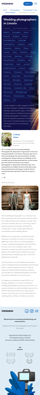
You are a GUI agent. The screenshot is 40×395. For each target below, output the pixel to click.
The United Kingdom (20, 28)
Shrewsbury (7, 88)
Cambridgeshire (9, 44)
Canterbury (21, 44)
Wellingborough (21, 92)
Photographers (15, 10)
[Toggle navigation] (35, 4)
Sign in (27, 4)
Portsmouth (18, 84)
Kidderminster (8, 64)
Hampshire (21, 60)
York (14, 100)
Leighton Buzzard (10, 68)
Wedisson (7, 3)
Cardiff (30, 44)
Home (5, 10)
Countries (7, 28)
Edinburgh (28, 56)
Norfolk (6, 76)
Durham (33, 52)
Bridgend (16, 36)
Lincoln (33, 28)
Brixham (25, 36)
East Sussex (7, 56)
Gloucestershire (9, 60)
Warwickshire (8, 92)
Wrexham (7, 100)
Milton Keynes (30, 72)
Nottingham (16, 80)
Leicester (27, 64)
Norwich (6, 80)
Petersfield (7, 84)
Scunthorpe (28, 84)
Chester (26, 48)
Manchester (18, 72)
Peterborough (28, 80)
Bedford (6, 32)
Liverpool (22, 68)
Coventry (7, 52)
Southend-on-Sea (20, 88)
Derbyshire (24, 52)
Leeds (18, 64)
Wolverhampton (19, 96)
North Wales (16, 76)
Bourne (26, 32)
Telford (31, 88)
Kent (29, 60)
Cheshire (17, 48)
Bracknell (7, 36)
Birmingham (16, 32)
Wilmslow (7, 96)
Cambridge (22, 40)
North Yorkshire (29, 76)
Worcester (31, 96)
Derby (15, 52)
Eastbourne (18, 56)
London (31, 68)
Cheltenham (7, 48)
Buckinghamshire (9, 40)
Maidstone (7, 72)
